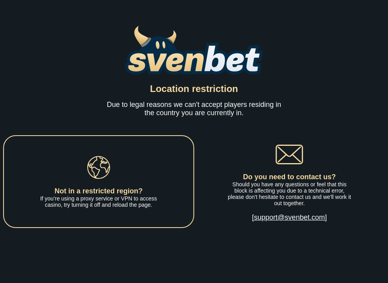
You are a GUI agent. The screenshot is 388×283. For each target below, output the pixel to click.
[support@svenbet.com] (289, 217)
